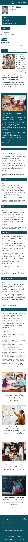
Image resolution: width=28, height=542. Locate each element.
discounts (17, 163)
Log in (10, 336)
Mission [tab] (4, 51)
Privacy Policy (20, 539)
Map (4, 39)
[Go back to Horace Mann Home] (19, 2)
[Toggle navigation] (3, 2)
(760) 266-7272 (8, 17)
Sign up (10, 331)
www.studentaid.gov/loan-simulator (10, 347)
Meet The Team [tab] (14, 51)
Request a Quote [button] (9, 23)
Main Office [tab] (5, 28)
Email (6, 20)
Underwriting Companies (14, 536)
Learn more (14, 507)
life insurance (13, 211)
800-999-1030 (7, 522)
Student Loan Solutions (13, 318)
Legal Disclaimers (9, 539)
